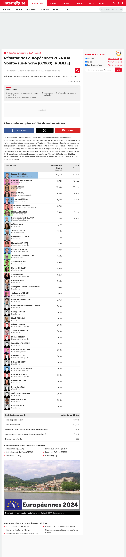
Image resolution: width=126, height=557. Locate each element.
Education (44, 9)
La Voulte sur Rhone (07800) (18, 526)
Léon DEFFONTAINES (20, 205)
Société (19, 9)
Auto (91, 3)
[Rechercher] (111, 9)
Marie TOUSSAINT (19, 212)
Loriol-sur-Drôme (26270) (56, 452)
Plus (103, 3)
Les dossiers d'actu (93, 65)
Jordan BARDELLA (19, 174)
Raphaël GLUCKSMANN (21, 180)
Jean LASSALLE (18, 230)
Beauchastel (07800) (23, 76)
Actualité (89, 59)
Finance (80, 3)
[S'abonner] (103, 70)
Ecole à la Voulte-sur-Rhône (18, 530)
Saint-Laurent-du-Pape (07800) (47, 76)
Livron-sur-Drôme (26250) (56, 449)
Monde (56, 9)
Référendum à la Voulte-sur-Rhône (60, 526)
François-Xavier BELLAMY (22, 218)
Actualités (37, 3)
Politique (7, 9)
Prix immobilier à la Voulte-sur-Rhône (22, 533)
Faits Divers (31, 9)
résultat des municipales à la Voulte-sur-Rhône (33, 143)
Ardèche (38, 53)
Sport (53, 3)
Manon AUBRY (17, 193)
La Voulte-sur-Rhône (51, 93)
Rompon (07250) (70, 76)
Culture (66, 3)
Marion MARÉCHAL (19, 199)
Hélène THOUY (18, 224)
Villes (65, 9)
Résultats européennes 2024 (20, 53)
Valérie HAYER (17, 187)
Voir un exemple (115, 59)
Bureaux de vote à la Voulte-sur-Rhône (22, 98)
